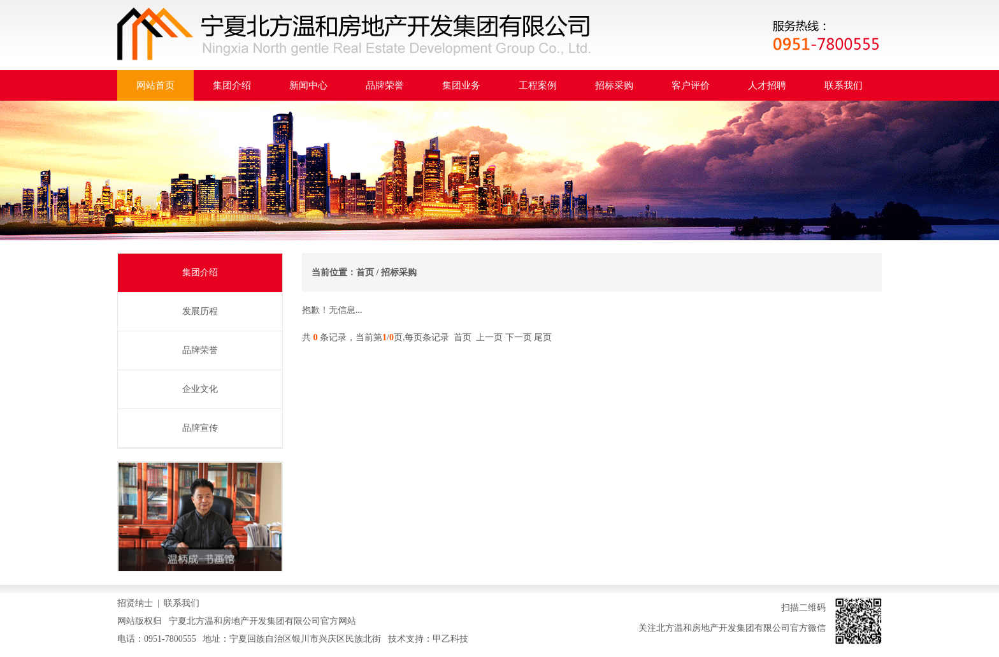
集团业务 (461, 85)
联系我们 (843, 85)
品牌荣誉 (385, 85)
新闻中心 (308, 85)
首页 (365, 272)
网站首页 (155, 85)
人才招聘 (767, 85)
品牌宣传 (200, 428)
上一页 (489, 337)
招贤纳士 (135, 603)
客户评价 (691, 85)
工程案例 (538, 85)
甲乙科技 (450, 639)
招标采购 (614, 85)
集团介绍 (232, 85)
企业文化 (200, 389)
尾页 (543, 337)
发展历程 (200, 311)
